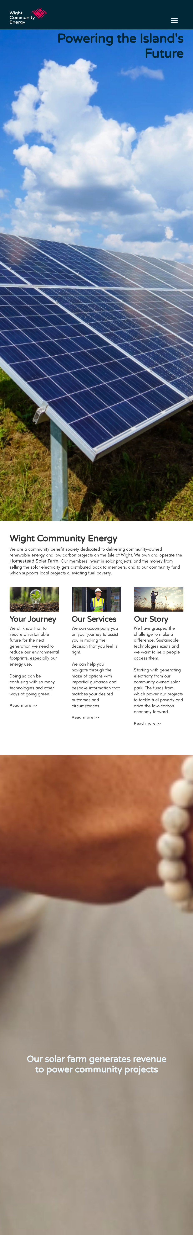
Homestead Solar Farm (34, 561)
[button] (174, 20)
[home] (30, 13)
